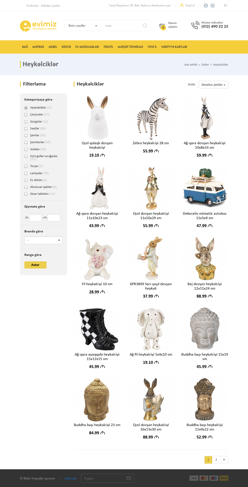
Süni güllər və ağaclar (44, 156)
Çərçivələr (39, 114)
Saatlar (38, 128)
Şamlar (38, 135)
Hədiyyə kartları (174, 47)
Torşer (36, 166)
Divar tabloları (42, 194)
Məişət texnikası (130, 47)
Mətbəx (38, 47)
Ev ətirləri (38, 180)
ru (225, 5)
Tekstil (108, 47)
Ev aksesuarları (87, 47)
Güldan (38, 149)
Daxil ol (190, 5)
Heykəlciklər (41, 107)
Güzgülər (39, 121)
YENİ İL (152, 47)
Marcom (70, 478)
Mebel (53, 47)
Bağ (25, 47)
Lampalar (39, 173)
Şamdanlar (40, 142)
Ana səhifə (190, 64)
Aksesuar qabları (43, 187)
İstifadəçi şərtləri (50, 6)
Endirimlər (33, 6)
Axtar (35, 265)
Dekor (66, 47)
